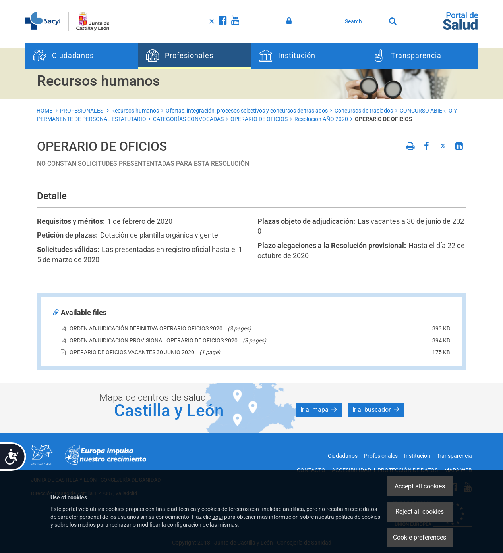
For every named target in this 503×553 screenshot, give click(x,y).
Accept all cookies (420, 486)
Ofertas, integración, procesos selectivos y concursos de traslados (247, 111)
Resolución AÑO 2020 (321, 119)
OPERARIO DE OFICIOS (259, 119)
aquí (217, 517)
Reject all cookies (419, 511)
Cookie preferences (419, 537)
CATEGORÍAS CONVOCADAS (188, 119)
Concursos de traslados (364, 111)
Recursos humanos (135, 111)
